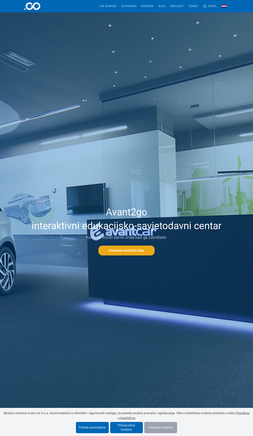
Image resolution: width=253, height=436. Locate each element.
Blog (161, 6)
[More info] (32, 6)
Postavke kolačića (161, 427)
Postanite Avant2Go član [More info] (126, 250)
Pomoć (193, 6)
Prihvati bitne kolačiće (126, 427)
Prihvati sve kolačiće (92, 427)
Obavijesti (177, 6)
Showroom (128, 6)
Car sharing (107, 6)
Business (147, 6)
